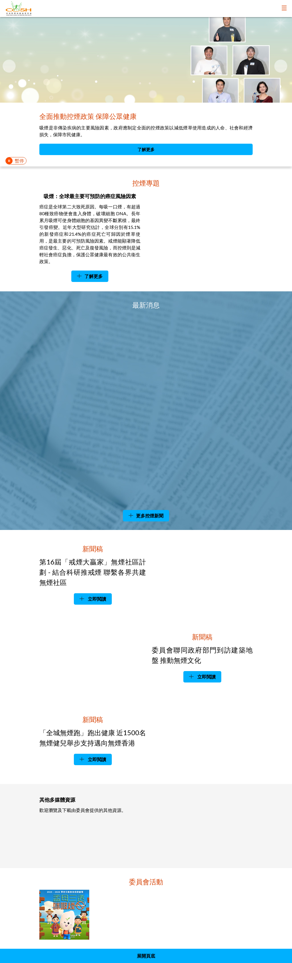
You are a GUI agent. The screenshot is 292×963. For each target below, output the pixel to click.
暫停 (19, 160)
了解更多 (146, 149)
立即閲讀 (96, 599)
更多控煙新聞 (149, 515)
